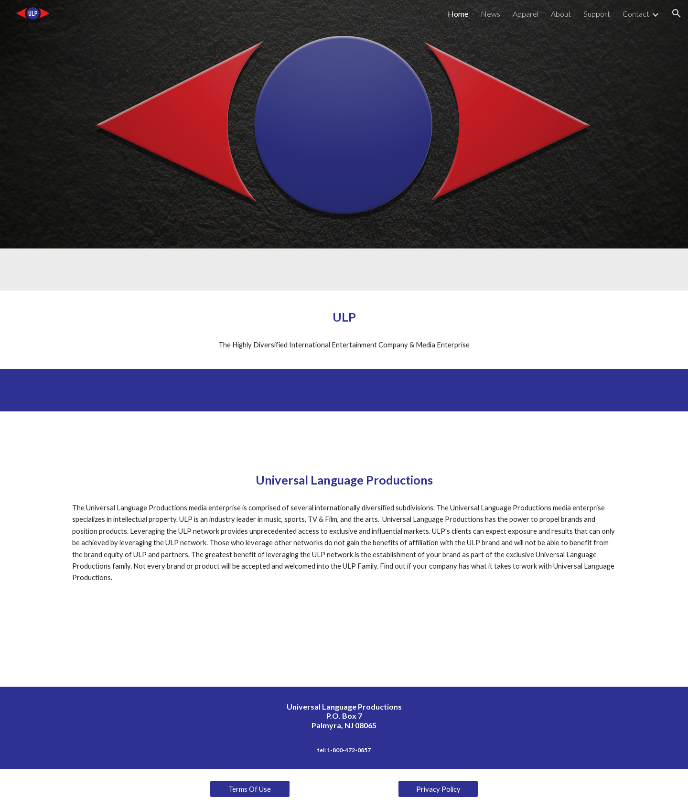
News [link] (490, 13)
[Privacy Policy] (438, 789)
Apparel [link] (525, 13)
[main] (344, 317)
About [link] (561, 13)
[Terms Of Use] (250, 789)
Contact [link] (636, 13)
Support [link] (596, 13)
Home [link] (458, 13)
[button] (676, 13)
